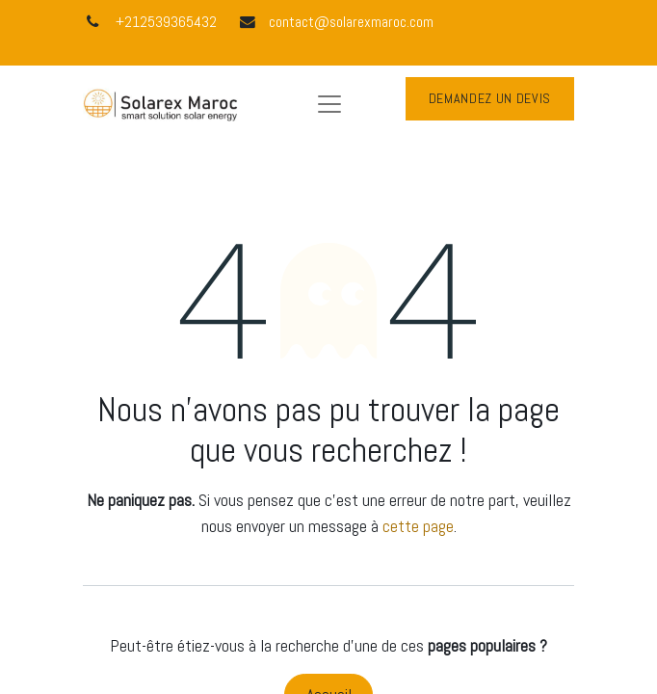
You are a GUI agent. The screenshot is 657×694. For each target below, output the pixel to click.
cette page (418, 526)
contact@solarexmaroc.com (351, 22)
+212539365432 (166, 22)
